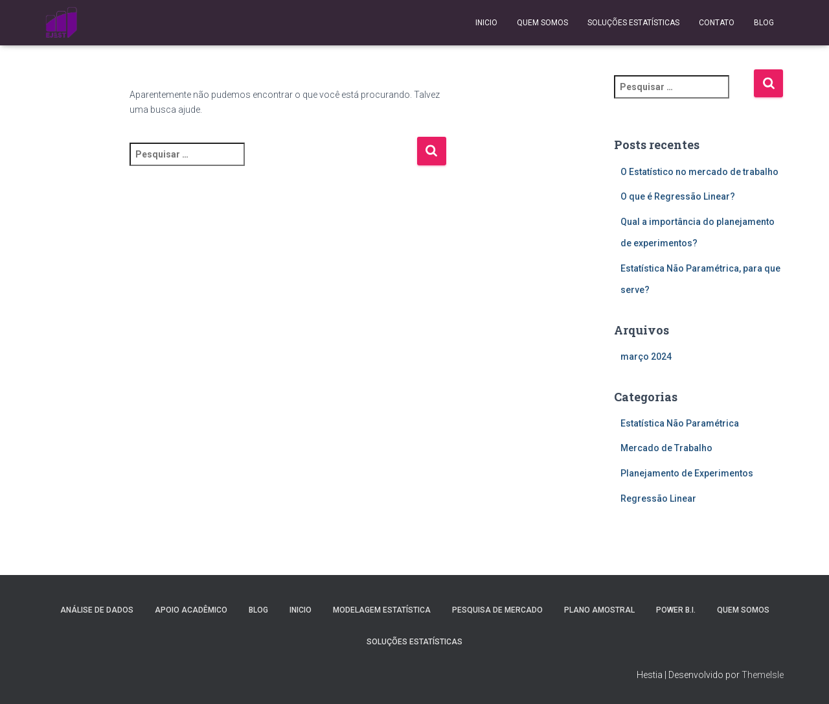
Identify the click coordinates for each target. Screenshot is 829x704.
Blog (764, 22)
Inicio (486, 22)
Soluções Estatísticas (633, 22)
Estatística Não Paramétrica (679, 423)
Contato (716, 22)
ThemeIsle (763, 675)
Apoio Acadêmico (191, 610)
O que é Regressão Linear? (677, 196)
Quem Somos (542, 22)
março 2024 (646, 356)
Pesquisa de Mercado (497, 610)
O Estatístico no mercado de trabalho (699, 172)
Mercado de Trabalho (666, 448)
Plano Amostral (599, 610)
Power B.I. (676, 610)
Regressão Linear (658, 498)
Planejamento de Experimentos (686, 473)
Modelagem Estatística (382, 610)
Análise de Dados (96, 610)
